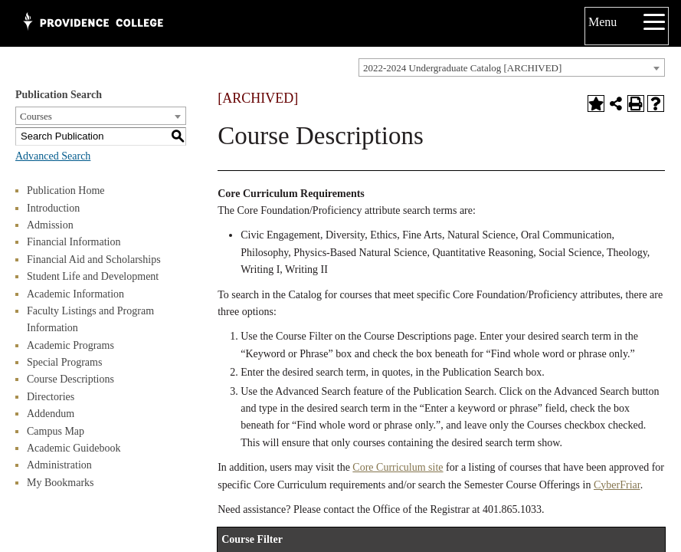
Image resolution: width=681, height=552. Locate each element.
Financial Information (73, 242)
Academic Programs (70, 345)
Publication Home (66, 190)
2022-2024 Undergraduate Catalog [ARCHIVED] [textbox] (462, 68)
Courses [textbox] (36, 116)
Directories (50, 396)
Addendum (50, 413)
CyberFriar (617, 485)
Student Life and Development (93, 276)
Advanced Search (52, 156)
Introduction (53, 208)
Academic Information (75, 294)
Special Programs (64, 362)
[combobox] (512, 67)
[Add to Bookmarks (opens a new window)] (596, 103)
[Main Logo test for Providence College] (92, 23)
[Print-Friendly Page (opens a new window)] (635, 103)
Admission (50, 225)
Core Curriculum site (397, 467)
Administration (59, 465)
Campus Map (55, 431)
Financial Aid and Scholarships (94, 259)
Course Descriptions (70, 379)
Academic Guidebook (73, 448)
